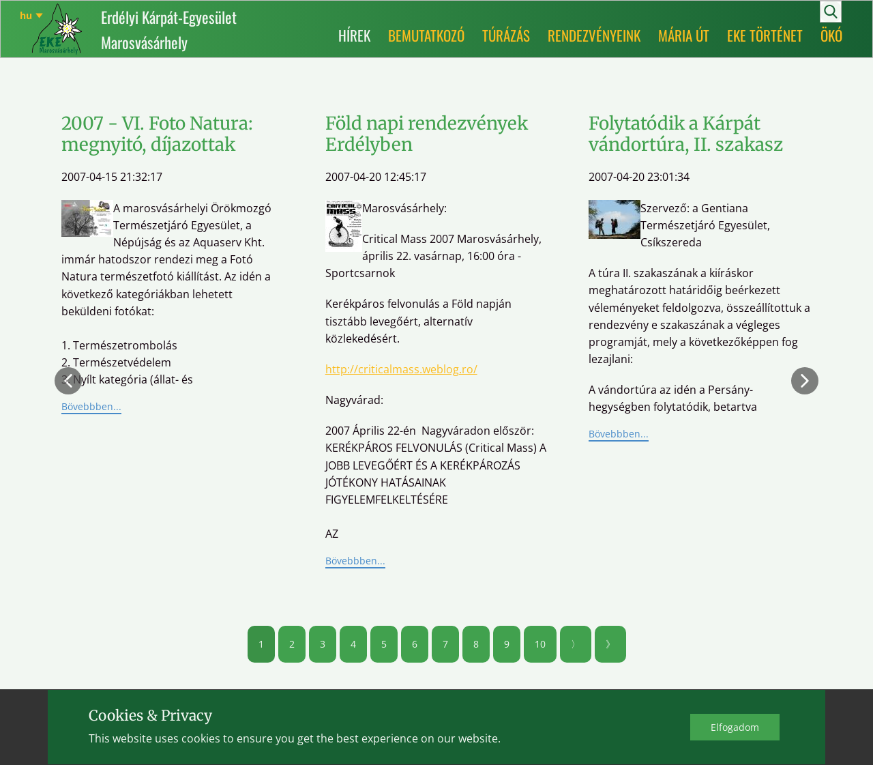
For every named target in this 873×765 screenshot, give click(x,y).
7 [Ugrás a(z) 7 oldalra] (445, 643)
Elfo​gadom (735, 727)
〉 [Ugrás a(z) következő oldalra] (575, 643)
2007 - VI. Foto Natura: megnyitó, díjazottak (157, 134)
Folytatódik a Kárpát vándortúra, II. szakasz (686, 134)
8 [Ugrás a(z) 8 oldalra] (476, 643)
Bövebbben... (91, 406)
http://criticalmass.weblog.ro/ (401, 369)
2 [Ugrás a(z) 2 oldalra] (292, 643)
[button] (68, 380)
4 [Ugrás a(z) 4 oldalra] (353, 643)
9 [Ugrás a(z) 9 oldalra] (506, 643)
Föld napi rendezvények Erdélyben (426, 134)
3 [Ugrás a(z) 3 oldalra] (322, 643)
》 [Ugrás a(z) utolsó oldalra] (610, 643)
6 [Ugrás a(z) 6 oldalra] (414, 643)
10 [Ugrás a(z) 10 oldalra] (540, 643)
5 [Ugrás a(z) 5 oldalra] (384, 643)
